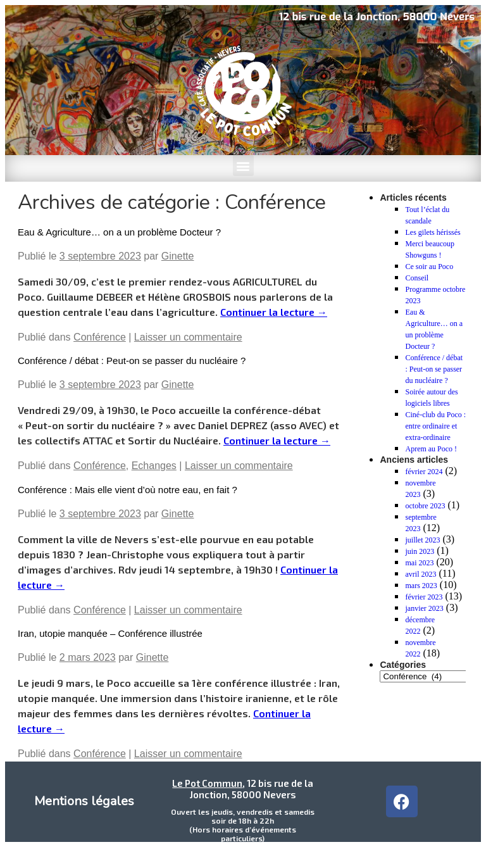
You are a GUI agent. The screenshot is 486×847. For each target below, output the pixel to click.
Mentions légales (84, 801)
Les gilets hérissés (432, 232)
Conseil (416, 277)
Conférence (99, 337)
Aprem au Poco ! (431, 448)
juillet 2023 (422, 540)
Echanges (154, 465)
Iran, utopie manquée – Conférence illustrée (110, 633)
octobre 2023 (425, 505)
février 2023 (423, 597)
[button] (243, 165)
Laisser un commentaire (188, 337)
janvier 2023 (424, 608)
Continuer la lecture (273, 312)
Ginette (177, 256)
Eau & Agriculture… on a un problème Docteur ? (119, 232)
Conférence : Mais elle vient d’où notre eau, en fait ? (127, 489)
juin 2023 (419, 551)
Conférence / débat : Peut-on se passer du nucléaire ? (132, 360)
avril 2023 (420, 574)
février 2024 (423, 471)
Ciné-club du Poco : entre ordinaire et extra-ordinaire (435, 426)
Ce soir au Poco (429, 266)
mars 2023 (421, 585)
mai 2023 (419, 562)
